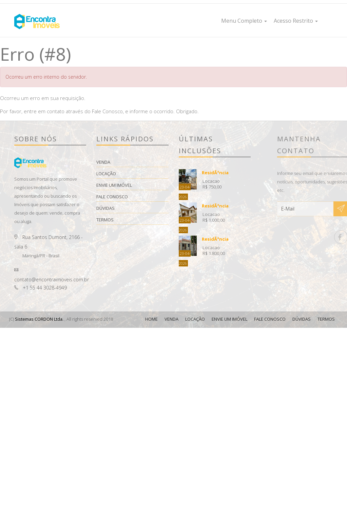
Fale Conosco (115, 197)
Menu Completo (245, 20)
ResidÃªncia (218, 172)
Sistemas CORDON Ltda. (39, 319)
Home (209, 19)
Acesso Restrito (296, 20)
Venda (107, 162)
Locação (109, 174)
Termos (108, 220)
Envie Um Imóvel (117, 185)
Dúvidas (109, 208)
